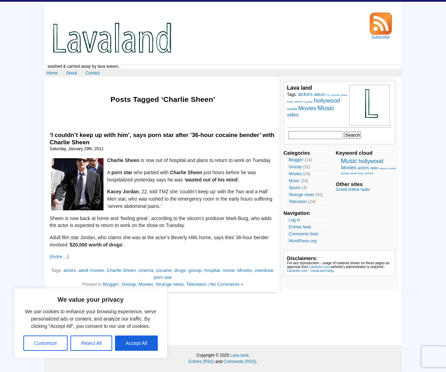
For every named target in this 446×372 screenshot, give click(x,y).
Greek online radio (353, 189)
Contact (92, 73)
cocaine (163, 270)
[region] (90, 323)
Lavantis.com (319, 267)
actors (69, 270)
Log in (294, 220)
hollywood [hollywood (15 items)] (327, 100)
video (374, 168)
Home (52, 73)
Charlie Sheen (121, 270)
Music (294, 180)
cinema (145, 270)
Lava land (239, 355)
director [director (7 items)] (298, 101)
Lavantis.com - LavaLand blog (310, 271)
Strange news (170, 284)
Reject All (91, 343)
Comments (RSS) (239, 361)
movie (229, 270)
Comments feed (303, 234)
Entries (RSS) (201, 361)
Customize (45, 343)
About (71, 73)
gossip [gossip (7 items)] (309, 101)
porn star (163, 277)
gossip (194, 270)
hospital (212, 270)
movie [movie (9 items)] (292, 109)
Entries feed (300, 227)
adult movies (91, 270)
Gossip (129, 284)
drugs (180, 270)
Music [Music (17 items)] (325, 108)
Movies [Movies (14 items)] (307, 108)
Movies (244, 270)
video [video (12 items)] (293, 115)
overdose (263, 270)
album (383, 168)
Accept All (136, 343)
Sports (295, 187)
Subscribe (381, 35)
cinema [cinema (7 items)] (335, 95)
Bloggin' (111, 284)
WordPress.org (303, 240)
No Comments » (226, 284)
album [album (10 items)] (319, 94)
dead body (356, 173)
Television (196, 284)
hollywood (371, 161)
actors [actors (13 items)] (305, 94)
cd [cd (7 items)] (327, 95)
